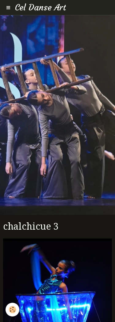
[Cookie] (12, 309)
